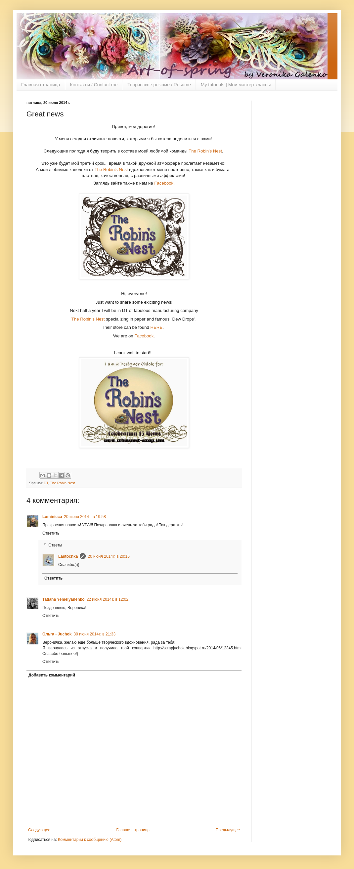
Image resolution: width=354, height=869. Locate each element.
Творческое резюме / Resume (159, 84)
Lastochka (68, 556)
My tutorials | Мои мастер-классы (236, 84)
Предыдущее (228, 830)
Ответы (55, 545)
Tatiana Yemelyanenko (63, 599)
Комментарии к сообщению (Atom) (89, 839)
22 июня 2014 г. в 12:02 (108, 599)
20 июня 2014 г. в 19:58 (85, 516)
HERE (156, 327)
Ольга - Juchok (57, 634)
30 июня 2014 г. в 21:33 (95, 634)
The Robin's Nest (205, 151)
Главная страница (40, 84)
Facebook (163, 183)
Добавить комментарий (51, 675)
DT (46, 483)
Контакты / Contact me (94, 84)
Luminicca (52, 516)
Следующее (39, 830)
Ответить (50, 533)
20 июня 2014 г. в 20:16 (109, 556)
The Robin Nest (62, 483)
